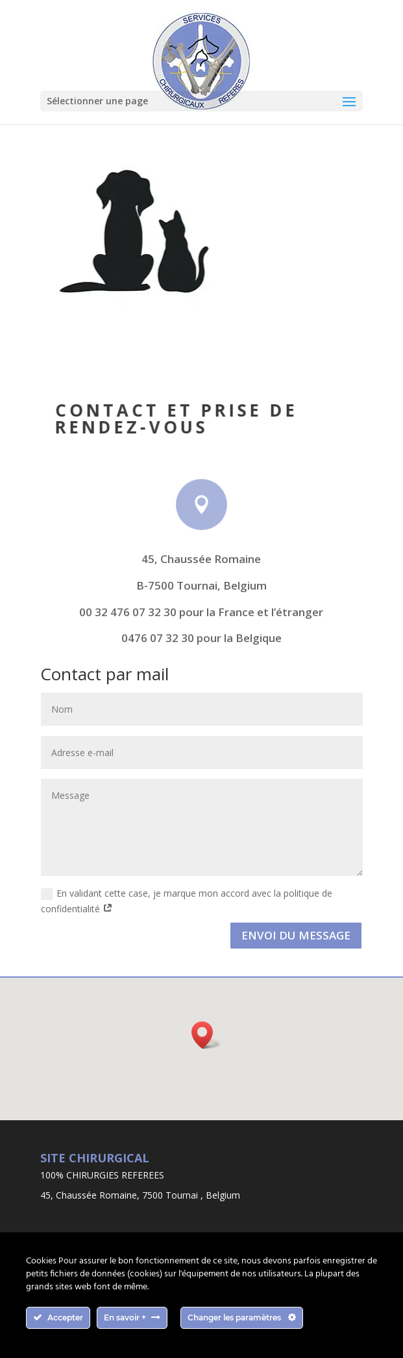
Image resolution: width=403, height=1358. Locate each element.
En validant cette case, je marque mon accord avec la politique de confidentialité (186, 901)
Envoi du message (295, 935)
